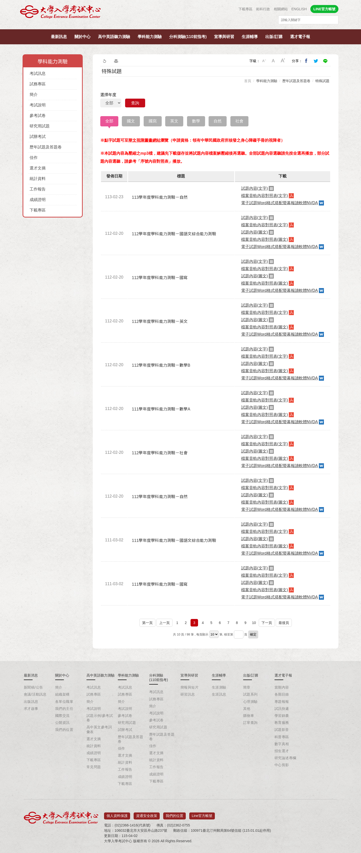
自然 (218, 121)
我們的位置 (64, 730)
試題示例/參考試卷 (99, 718)
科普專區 (282, 737)
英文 (174, 121)
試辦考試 (38, 136)
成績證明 (38, 199)
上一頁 (164, 623)
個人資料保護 (117, 814)
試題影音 (282, 730)
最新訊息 (59, 37)
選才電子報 (300, 37)
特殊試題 (322, 81)
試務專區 (38, 84)
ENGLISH (299, 9)
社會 (239, 121)
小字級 (264, 61)
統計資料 (38, 178)
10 (254, 623)
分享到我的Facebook (306, 61)
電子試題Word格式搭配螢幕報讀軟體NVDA (279, 203)
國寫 (153, 121)
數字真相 (282, 744)
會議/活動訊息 (35, 694)
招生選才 (282, 751)
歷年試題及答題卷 (46, 147)
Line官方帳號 (202, 814)
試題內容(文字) (254, 188)
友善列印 (116, 61)
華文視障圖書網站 (144, 140)
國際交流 (62, 716)
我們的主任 (64, 709)
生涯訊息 (219, 694)
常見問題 (93, 767)
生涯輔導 (250, 37)
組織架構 (62, 694)
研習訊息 (187, 694)
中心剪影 (282, 765)
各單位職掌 (64, 702)
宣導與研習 (224, 37)
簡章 (246, 687)
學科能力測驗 (150, 37)
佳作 (34, 157)
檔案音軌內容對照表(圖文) (264, 239)
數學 (196, 121)
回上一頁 (104, 61)
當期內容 (282, 687)
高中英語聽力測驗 (114, 37)
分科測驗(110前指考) (188, 37)
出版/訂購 (273, 37)
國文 (131, 121)
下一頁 (266, 623)
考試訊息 (38, 73)
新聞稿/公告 (33, 687)
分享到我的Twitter (316, 61)
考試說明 (38, 105)
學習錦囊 (282, 716)
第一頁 (147, 623)
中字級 (273, 61)
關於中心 (82, 37)
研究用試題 (40, 126)
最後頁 (284, 623)
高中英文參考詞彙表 (99, 729)
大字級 (283, 61)
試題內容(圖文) (254, 232)
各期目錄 (282, 694)
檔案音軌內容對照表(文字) (264, 195)
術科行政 (263, 9)
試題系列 (250, 694)
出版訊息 (31, 702)
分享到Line (325, 61)
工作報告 (38, 189)
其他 (246, 709)
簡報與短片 (189, 687)
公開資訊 (62, 723)
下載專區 (245, 9)
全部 (109, 121)
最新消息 (31, 675)
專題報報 (282, 702)
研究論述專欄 (285, 758)
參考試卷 (38, 115)
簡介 (34, 94)
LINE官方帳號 (324, 9)
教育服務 (282, 723)
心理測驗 (250, 702)
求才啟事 (31, 709)
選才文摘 (38, 168)
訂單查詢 (250, 723)
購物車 (248, 716)
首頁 (247, 81)
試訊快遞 (282, 709)
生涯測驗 (219, 687)
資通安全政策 (146, 814)
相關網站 (281, 9)
